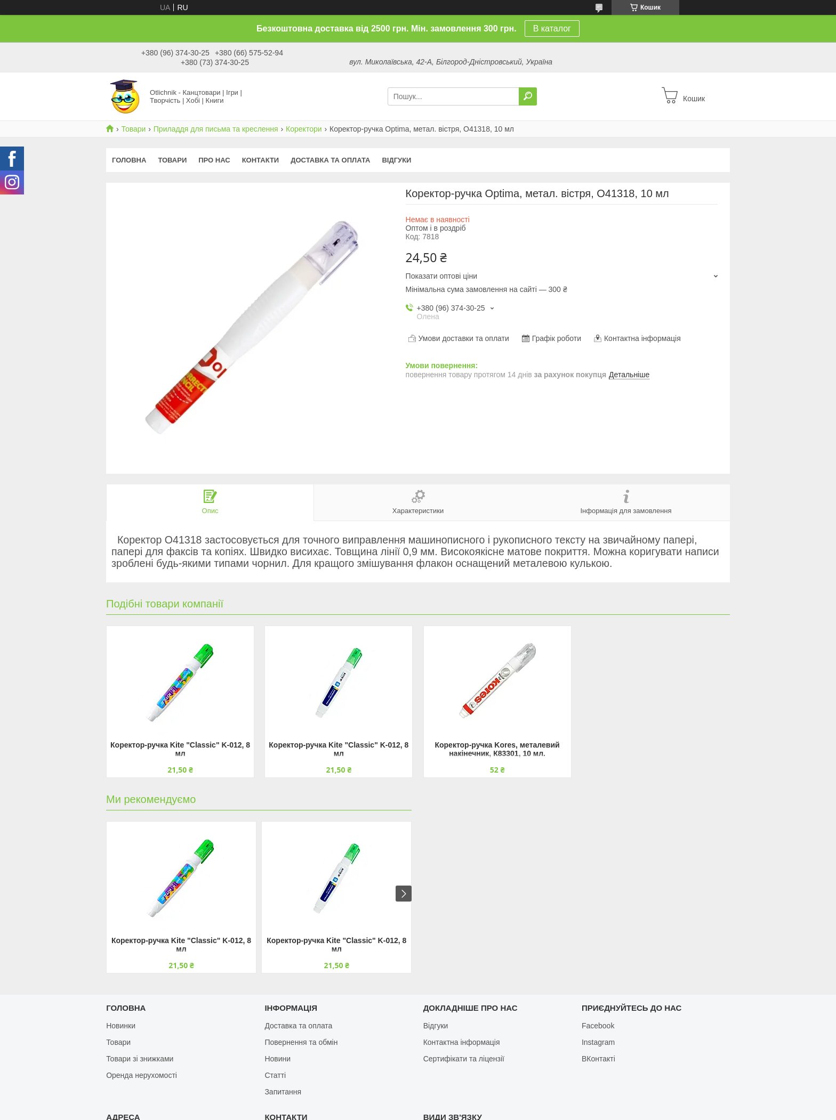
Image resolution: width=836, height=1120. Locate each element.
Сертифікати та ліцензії (463, 1058)
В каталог (552, 28)
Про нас (214, 160)
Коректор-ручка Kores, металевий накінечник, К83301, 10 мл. (497, 749)
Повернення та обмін (300, 1042)
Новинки (120, 1025)
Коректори (303, 129)
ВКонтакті (598, 1058)
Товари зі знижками (139, 1058)
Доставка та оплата (330, 160)
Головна (129, 160)
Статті (275, 1075)
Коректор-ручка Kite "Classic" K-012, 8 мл (180, 749)
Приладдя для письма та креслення (216, 129)
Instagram (598, 1042)
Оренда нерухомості (141, 1075)
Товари (133, 129)
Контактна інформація (461, 1042)
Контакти (260, 160)
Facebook (598, 1025)
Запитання (282, 1091)
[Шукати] (528, 96)
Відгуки (396, 160)
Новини (277, 1058)
